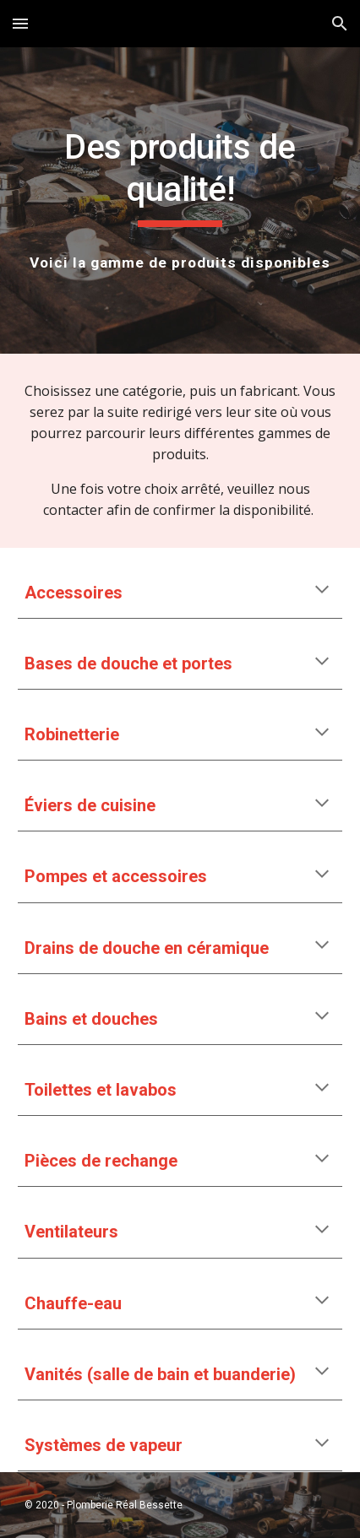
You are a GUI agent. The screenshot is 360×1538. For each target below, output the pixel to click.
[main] (180, 177)
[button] (20, 23)
